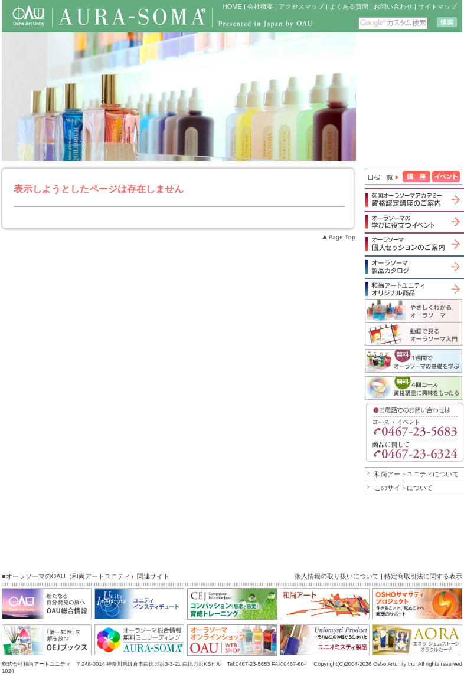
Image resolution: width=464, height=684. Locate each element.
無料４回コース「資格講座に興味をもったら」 (413, 388)
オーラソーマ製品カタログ (413, 266)
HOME (232, 6)
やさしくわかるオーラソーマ (413, 310)
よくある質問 (348, 6)
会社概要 (260, 6)
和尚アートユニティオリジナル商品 (413, 289)
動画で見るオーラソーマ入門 (413, 334)
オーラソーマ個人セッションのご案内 (413, 243)
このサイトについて (403, 487)
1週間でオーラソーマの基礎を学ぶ (413, 361)
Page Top (338, 237)
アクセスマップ (301, 6)
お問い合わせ (393, 6)
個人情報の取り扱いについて (337, 576)
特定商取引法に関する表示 (423, 576)
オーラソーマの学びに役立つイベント (413, 222)
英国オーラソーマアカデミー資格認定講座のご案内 (413, 199)
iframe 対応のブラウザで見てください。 (410, 96)
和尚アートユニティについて (416, 474)
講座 (416, 176)
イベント (446, 176)
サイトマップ (437, 6)
